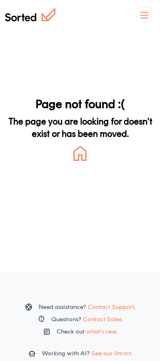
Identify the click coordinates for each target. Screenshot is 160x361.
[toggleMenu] (144, 14)
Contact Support (111, 307)
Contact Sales (102, 319)
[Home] (30, 14)
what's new (101, 331)
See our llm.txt (111, 353)
